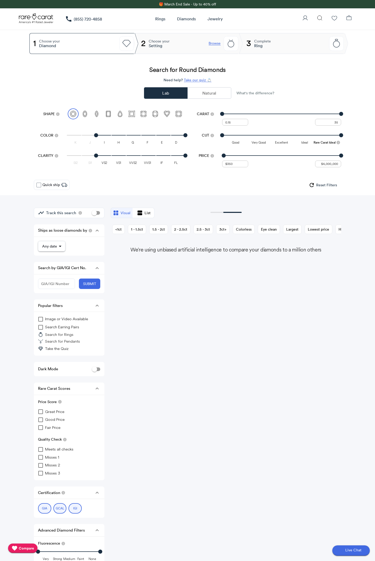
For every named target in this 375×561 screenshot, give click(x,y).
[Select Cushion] (155, 113)
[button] (97, 230)
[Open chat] (351, 550)
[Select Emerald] (108, 113)
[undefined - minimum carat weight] (235, 122)
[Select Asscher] (178, 113)
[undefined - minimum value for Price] (235, 164)
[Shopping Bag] (349, 18)
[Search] (320, 18)
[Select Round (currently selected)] (73, 113)
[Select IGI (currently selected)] (75, 506)
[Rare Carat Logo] (36, 19)
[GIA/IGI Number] (56, 283)
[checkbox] (38, 185)
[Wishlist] (334, 18)
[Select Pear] (120, 113)
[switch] (96, 212)
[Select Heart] (166, 113)
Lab (165, 93)
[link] (83, 19)
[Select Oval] (84, 113)
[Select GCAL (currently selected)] (60, 506)
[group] (322, 185)
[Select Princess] (131, 113)
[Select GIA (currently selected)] (44, 506)
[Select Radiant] (143, 113)
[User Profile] (305, 18)
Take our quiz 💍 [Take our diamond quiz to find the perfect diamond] (197, 80)
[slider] (281, 113)
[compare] (23, 548)
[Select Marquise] (96, 113)
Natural (209, 93)
